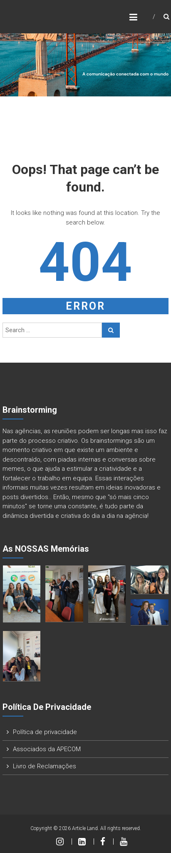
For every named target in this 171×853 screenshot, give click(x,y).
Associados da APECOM (47, 749)
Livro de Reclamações (44, 766)
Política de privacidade (45, 732)
